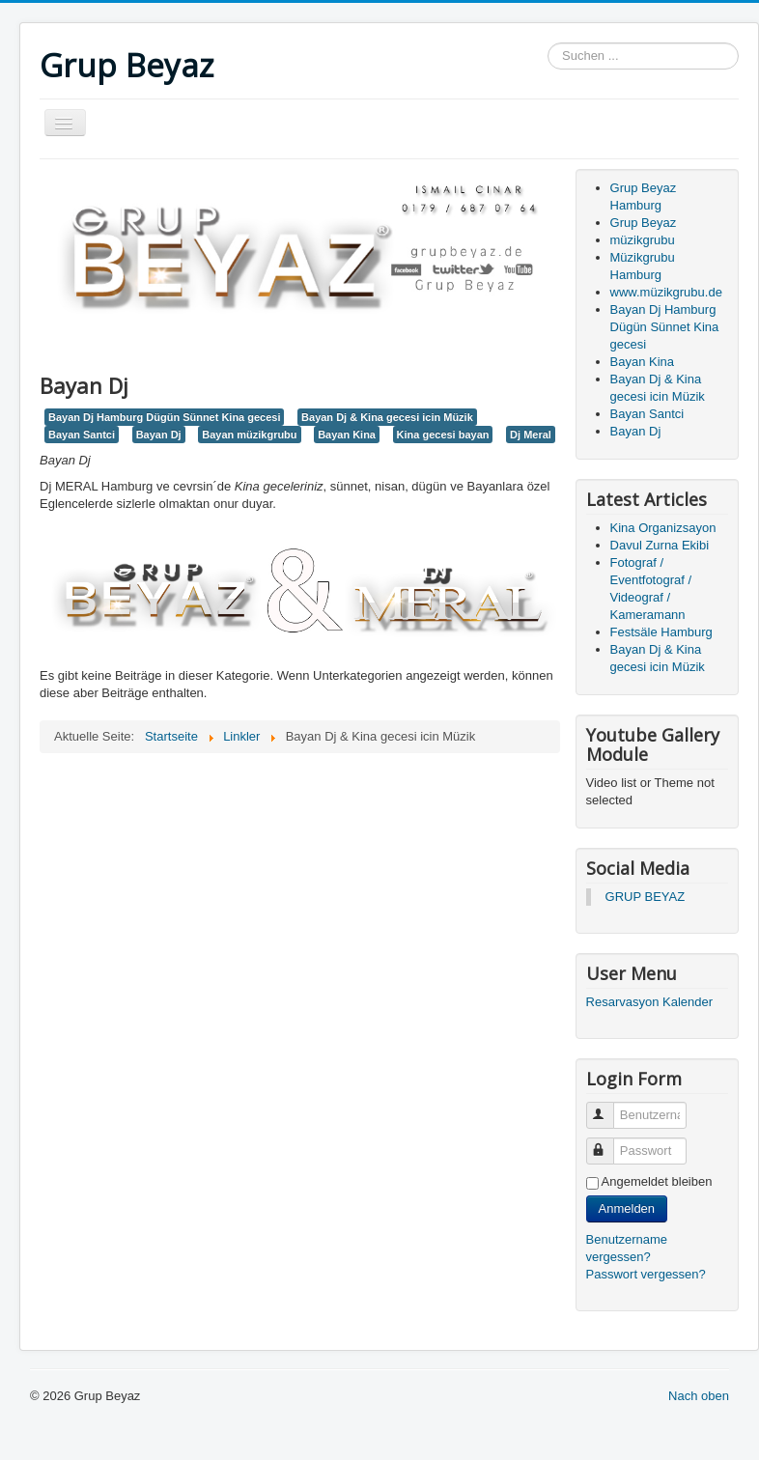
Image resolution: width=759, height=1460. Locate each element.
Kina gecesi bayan (443, 434)
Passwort (608, 1142)
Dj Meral (530, 434)
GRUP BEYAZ (645, 896)
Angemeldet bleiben (657, 1181)
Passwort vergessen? (646, 1274)
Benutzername (608, 1107)
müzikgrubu (642, 240)
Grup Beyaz (643, 222)
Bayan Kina (347, 434)
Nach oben (698, 1396)
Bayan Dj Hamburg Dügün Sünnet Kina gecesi (164, 417)
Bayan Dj (159, 434)
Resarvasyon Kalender (650, 1002)
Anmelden (627, 1208)
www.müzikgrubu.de (666, 292)
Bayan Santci (81, 434)
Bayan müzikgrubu (249, 434)
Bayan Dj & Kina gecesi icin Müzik (387, 417)
